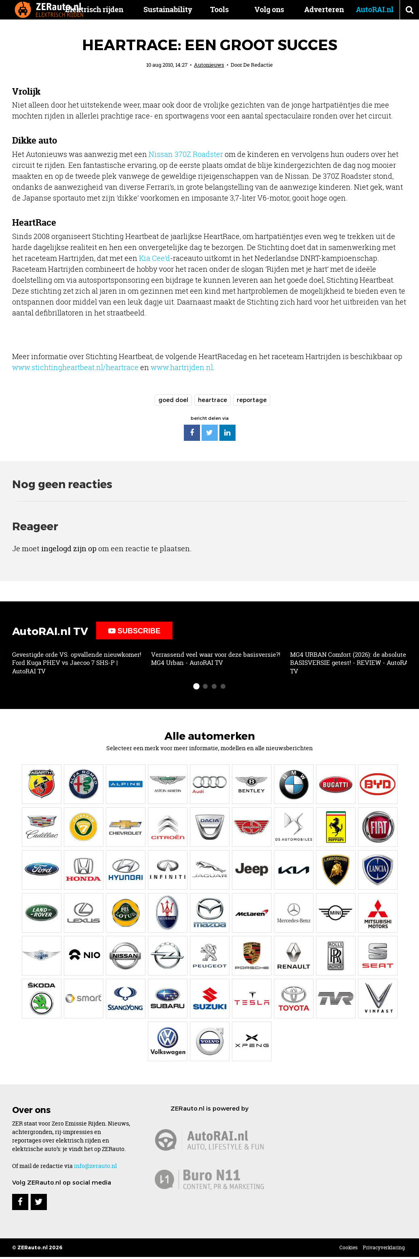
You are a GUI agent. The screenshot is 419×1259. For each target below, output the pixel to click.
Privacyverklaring (384, 1247)
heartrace (212, 399)
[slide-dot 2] (205, 686)
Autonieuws (209, 64)
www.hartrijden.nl (182, 367)
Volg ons (269, 9)
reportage (252, 399)
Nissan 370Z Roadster (186, 154)
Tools (225, 9)
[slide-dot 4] (223, 686)
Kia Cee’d (154, 258)
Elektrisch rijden (105, 9)
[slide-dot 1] (196, 686)
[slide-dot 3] (214, 686)
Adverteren (324, 9)
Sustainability (179, 9)
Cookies (348, 1247)
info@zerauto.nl (95, 1166)
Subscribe (134, 631)
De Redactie (258, 64)
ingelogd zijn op (69, 549)
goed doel (173, 399)
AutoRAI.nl (375, 9)
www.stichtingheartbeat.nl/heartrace (75, 367)
